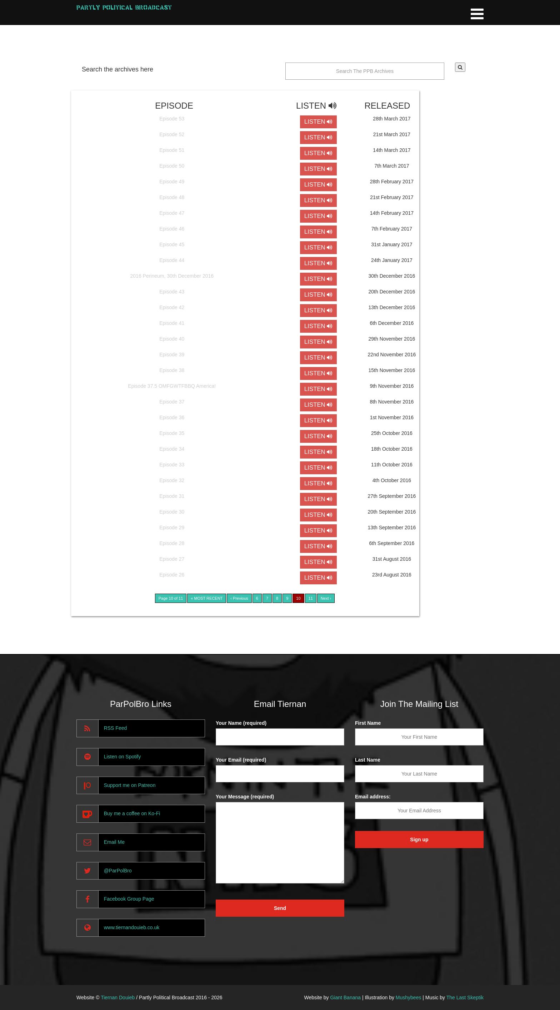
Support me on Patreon (130, 785)
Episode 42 (171, 307)
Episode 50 (171, 166)
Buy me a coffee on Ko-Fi (132, 813)
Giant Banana (345, 997)
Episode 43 (171, 291)
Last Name (367, 760)
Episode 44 (171, 260)
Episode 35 (171, 433)
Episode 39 (171, 354)
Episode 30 (171, 512)
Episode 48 (171, 197)
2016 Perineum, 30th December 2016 (172, 276)
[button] (460, 67)
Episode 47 (171, 213)
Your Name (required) (241, 723)
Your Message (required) (245, 796)
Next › (326, 598)
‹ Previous (239, 598)
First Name (368, 723)
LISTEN (318, 121)
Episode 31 (171, 496)
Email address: (373, 796)
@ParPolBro (118, 870)
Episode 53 (171, 119)
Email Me (114, 842)
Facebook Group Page (129, 899)
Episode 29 (171, 527)
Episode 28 (171, 543)
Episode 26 (171, 575)
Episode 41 (171, 323)
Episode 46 (171, 229)
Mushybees (408, 997)
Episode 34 (171, 449)
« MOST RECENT (206, 598)
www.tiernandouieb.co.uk (132, 927)
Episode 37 (171, 402)
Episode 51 (171, 150)
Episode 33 (171, 464)
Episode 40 (171, 339)
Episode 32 (171, 480)
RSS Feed (115, 728)
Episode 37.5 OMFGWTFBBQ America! (172, 386)
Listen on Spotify (122, 756)
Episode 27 (171, 559)
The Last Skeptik (465, 997)
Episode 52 (171, 134)
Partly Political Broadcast (124, 7)
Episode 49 (171, 181)
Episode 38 (171, 370)
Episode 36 (171, 417)
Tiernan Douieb (118, 997)
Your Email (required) (241, 760)
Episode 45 (171, 244)
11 (311, 598)
